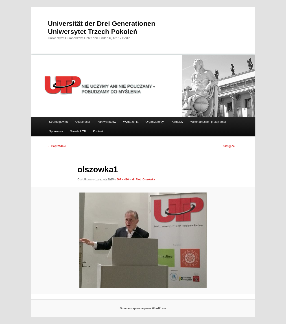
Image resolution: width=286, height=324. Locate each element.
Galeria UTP (78, 131)
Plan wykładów (106, 121)
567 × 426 (123, 179)
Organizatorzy (155, 121)
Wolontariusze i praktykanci (208, 121)
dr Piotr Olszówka (143, 179)
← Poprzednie (57, 146)
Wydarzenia (131, 121)
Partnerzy (177, 121)
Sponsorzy (56, 131)
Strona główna (58, 121)
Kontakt (98, 131)
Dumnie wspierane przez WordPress (143, 308)
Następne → (230, 146)
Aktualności (82, 121)
